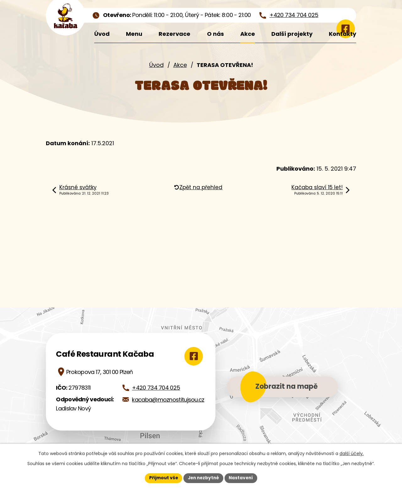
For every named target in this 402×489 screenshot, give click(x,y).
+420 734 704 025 (156, 388)
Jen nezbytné (203, 478)
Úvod (156, 65)
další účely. (352, 453)
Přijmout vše (162, 478)
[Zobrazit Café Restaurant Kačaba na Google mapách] (192, 356)
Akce (180, 65)
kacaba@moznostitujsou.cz (168, 400)
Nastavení (242, 478)
